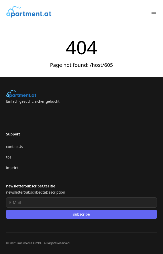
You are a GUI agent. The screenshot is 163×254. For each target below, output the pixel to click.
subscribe (81, 214)
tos (8, 157)
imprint (12, 167)
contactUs (14, 146)
